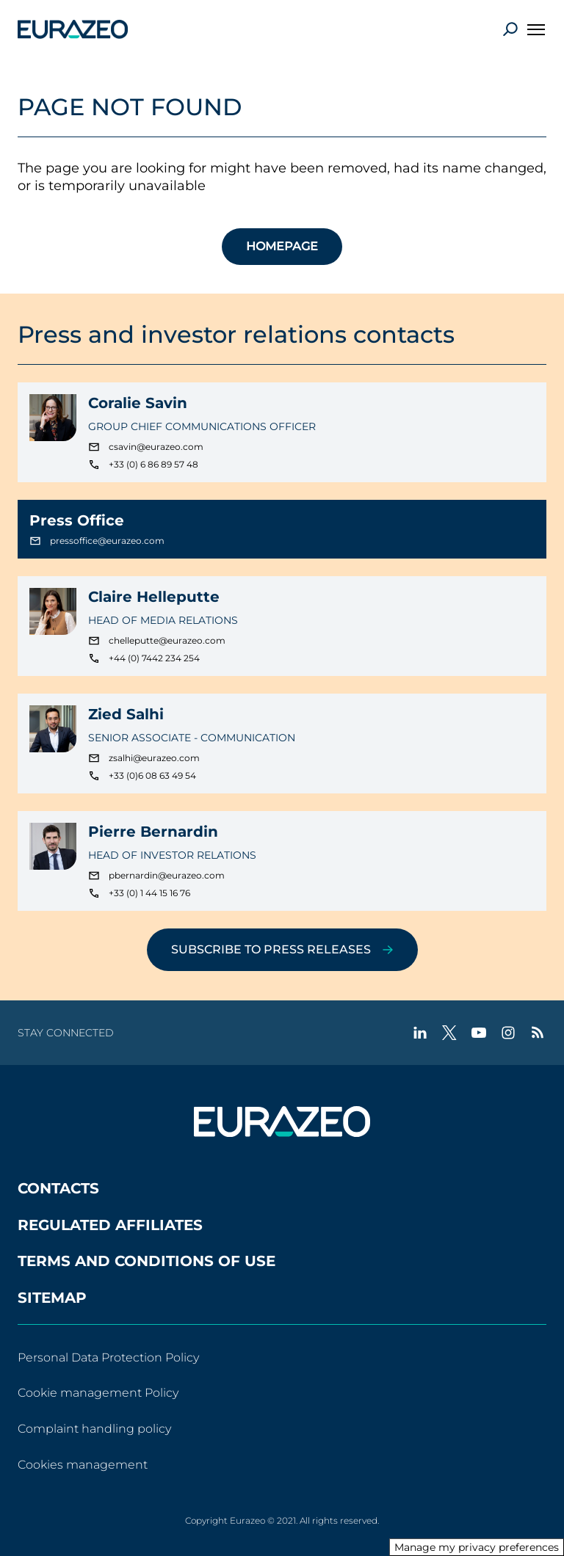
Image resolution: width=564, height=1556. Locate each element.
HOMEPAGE (282, 246)
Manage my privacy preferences (476, 1547)
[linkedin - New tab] (420, 1032)
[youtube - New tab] (479, 1032)
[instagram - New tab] (508, 1032)
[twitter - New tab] (449, 1032)
